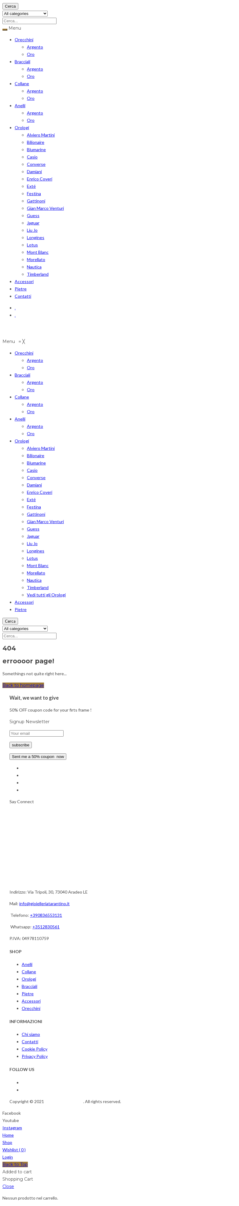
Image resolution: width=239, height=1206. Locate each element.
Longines (35, 237)
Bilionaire (35, 142)
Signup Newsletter (29, 721)
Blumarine (36, 149)
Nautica (34, 266)
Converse (36, 164)
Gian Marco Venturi (45, 208)
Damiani (34, 171)
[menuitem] (24, 353)
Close (8, 1186)
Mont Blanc (38, 252)
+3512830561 (46, 926)
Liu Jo (32, 230)
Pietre (21, 288)
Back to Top (15, 1164)
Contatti (23, 296)
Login (7, 1157)
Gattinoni (36, 200)
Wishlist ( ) (14, 1149)
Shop (7, 1142)
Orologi (22, 127)
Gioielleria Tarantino (64, 1101)
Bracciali (22, 61)
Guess (33, 215)
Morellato (36, 259)
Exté (31, 186)
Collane (22, 83)
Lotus (32, 244)
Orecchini (24, 39)
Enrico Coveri (39, 178)
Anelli (20, 105)
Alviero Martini (41, 134)
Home (8, 1135)
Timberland (38, 274)
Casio (32, 156)
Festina (34, 193)
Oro (31, 54)
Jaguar (33, 222)
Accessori (24, 281)
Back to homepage (23, 685)
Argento (35, 46)
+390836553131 (46, 915)
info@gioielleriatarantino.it (44, 903)
